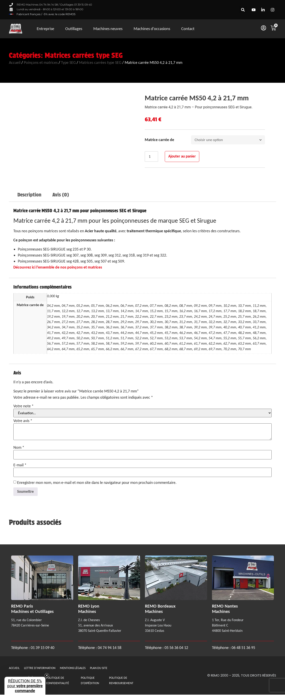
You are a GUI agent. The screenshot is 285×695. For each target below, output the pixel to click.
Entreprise (45, 28)
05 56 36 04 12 (176, 648)
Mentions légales (73, 668)
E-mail (19, 465)
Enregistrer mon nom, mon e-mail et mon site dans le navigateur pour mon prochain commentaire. (97, 483)
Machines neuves (107, 28)
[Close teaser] (47, 675)
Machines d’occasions (152, 28)
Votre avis (22, 421)
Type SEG (68, 62)
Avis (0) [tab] (60, 195)
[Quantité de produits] (152, 157)
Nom (18, 447)
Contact (187, 28)
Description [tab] (29, 195)
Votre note (23, 406)
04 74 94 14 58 (109, 648)
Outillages (73, 28)
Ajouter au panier (184, 157)
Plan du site (98, 668)
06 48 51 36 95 (243, 648)
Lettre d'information (39, 668)
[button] (243, 9)
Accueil (14, 62)
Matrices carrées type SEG (84, 55)
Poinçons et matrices (41, 62)
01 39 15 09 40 (42, 648)
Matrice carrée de (159, 139)
